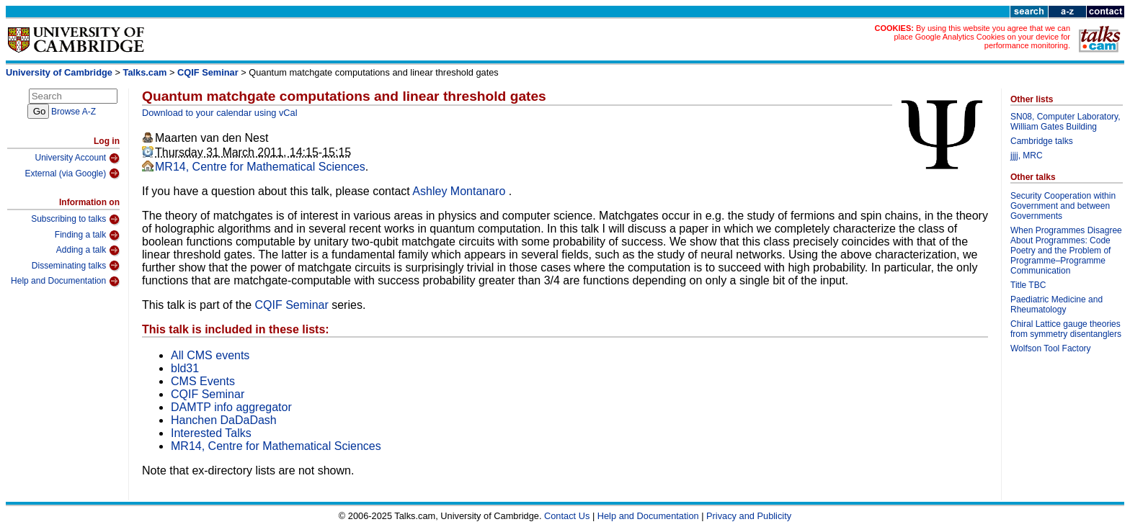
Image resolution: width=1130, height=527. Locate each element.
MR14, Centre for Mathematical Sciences (260, 167)
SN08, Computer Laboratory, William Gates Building (1065, 122)
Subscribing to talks (75, 219)
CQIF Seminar (208, 72)
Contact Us (567, 515)
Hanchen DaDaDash (224, 420)
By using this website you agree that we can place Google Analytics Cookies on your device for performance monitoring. (982, 37)
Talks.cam (145, 72)
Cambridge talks (1041, 141)
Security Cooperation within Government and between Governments (1063, 206)
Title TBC (1028, 285)
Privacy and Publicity (748, 515)
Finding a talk (87, 235)
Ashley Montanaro (460, 191)
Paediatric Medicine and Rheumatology (1056, 304)
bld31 (185, 368)
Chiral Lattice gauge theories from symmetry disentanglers (1065, 329)
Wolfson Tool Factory (1050, 348)
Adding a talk (88, 250)
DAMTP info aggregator (231, 407)
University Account (77, 158)
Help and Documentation (65, 281)
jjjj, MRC (1026, 155)
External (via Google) (72, 173)
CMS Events (203, 381)
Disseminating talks (76, 265)
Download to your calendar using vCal (220, 112)
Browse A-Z (73, 112)
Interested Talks (211, 433)
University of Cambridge (59, 72)
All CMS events (210, 355)
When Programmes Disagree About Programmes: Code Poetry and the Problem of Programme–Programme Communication (1066, 250)
